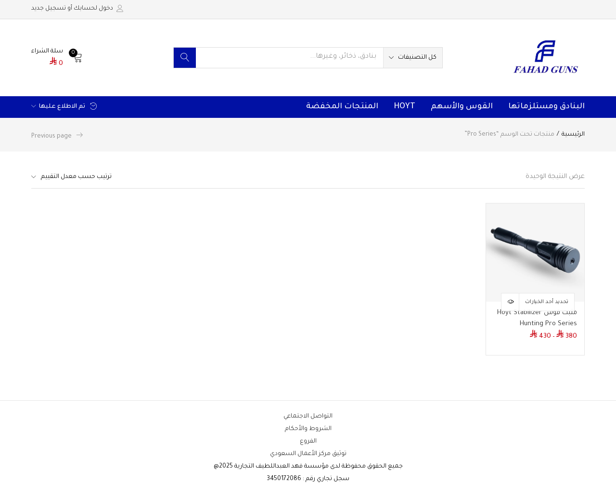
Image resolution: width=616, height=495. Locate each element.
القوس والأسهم (462, 106)
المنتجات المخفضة (342, 106)
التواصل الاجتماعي (308, 416)
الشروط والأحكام (308, 429)
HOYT (404, 106)
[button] (413, 58)
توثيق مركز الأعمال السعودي (308, 454)
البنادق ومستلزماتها (546, 106)
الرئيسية (573, 134)
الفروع (308, 441)
